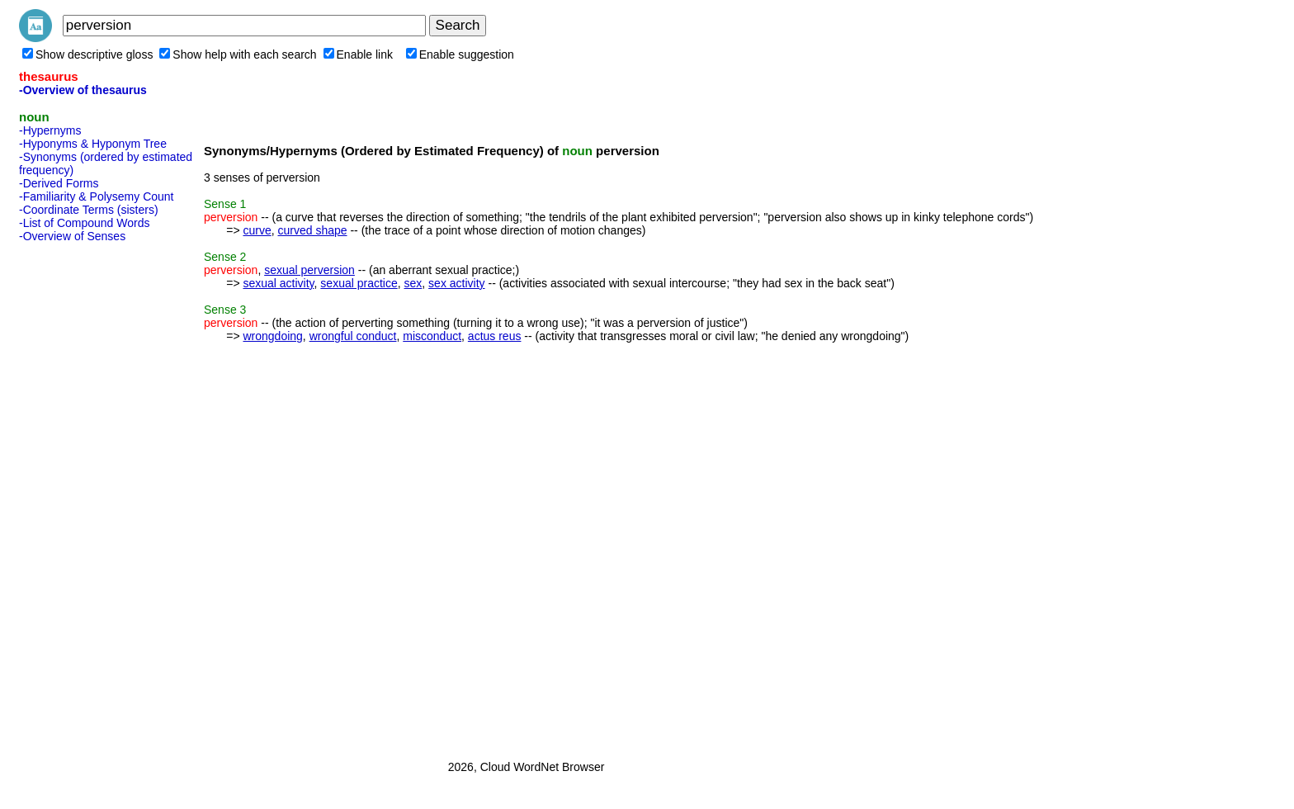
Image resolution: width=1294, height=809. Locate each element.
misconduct (432, 336)
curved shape (312, 230)
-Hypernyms (50, 130)
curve (257, 230)
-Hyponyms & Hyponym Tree (93, 143)
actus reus (495, 336)
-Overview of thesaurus (83, 90)
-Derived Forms (58, 183)
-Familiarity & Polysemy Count (96, 196)
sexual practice (358, 283)
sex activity (456, 283)
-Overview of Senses (72, 236)
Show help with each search (237, 54)
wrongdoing (272, 336)
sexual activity (278, 283)
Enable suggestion (460, 54)
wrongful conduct (353, 336)
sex (413, 283)
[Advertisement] (85, 496)
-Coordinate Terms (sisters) (88, 209)
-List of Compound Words (84, 222)
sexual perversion (309, 270)
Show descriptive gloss (87, 54)
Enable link (359, 54)
